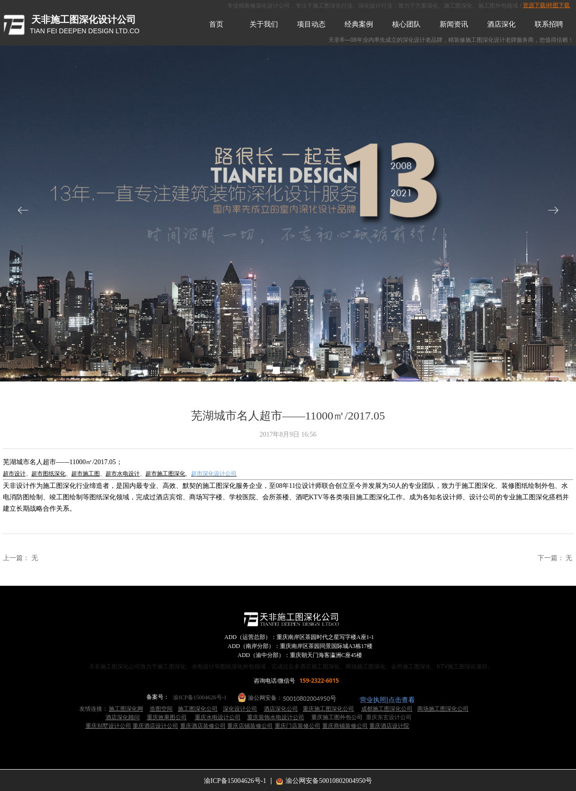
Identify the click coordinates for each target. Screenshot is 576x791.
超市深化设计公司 (214, 473)
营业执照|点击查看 (387, 700)
